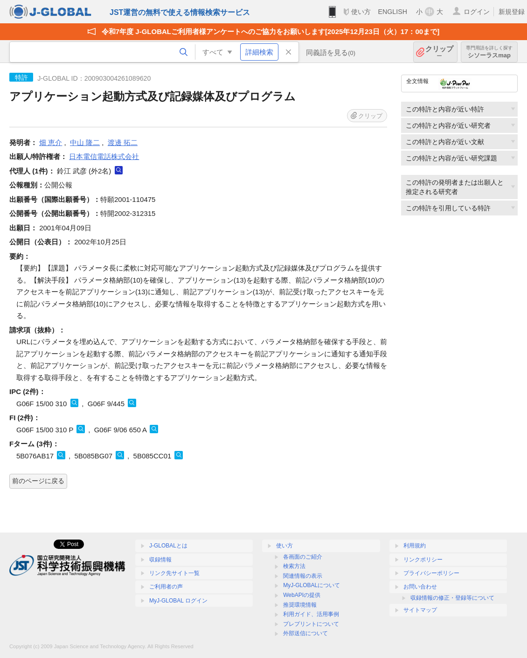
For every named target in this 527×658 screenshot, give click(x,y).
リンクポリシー (423, 559)
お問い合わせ (420, 586)
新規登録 (512, 11)
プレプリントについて (311, 624)
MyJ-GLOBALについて (311, 585)
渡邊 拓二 (123, 142)
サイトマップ (420, 610)
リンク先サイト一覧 (174, 573)
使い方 (361, 11)
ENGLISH (392, 11)
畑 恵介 (50, 142)
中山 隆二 (85, 142)
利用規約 (414, 545)
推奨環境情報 (300, 605)
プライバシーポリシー (431, 573)
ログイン (477, 11)
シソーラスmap (489, 52)
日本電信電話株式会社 (104, 156)
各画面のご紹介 (302, 557)
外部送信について (305, 633)
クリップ (439, 52)
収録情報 (160, 559)
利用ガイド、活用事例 (311, 614)
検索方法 (294, 566)
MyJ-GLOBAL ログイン (178, 600)
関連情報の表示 (302, 576)
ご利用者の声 (166, 586)
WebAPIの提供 (301, 595)
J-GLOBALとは (168, 545)
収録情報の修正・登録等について (452, 598)
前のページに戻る (38, 481)
